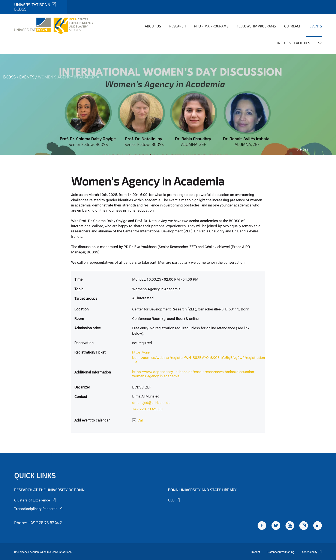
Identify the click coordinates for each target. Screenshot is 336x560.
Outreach (292, 26)
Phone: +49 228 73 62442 (38, 522)
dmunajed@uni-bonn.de (151, 402)
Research (177, 26)
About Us (153, 26)
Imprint (255, 552)
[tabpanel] (168, 104)
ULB (174, 500)
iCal (140, 420)
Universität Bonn (35, 4)
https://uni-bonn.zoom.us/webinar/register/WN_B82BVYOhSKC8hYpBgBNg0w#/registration (198, 357)
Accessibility (312, 552)
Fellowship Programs (256, 26)
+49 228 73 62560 (147, 409)
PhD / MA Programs (211, 26)
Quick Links (35, 475)
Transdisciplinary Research (38, 509)
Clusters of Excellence (35, 500)
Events (316, 26)
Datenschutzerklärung (280, 552)
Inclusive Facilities (293, 43)
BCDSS (9, 77)
